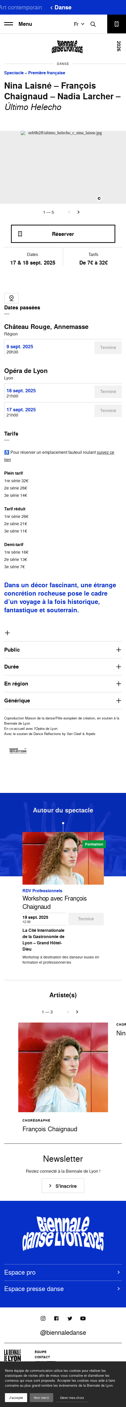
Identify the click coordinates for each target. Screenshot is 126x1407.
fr (80, 24)
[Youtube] (83, 1318)
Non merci (41, 1398)
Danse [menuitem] (63, 7)
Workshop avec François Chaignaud (54, 902)
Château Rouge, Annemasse (46, 326)
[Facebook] (56, 1318)
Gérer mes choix (72, 1398)
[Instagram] (43, 1318)
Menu (18, 24)
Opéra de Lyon (26, 370)
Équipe (40, 1352)
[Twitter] (69, 1318)
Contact (42, 1357)
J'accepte (16, 1398)
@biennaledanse (63, 1332)
